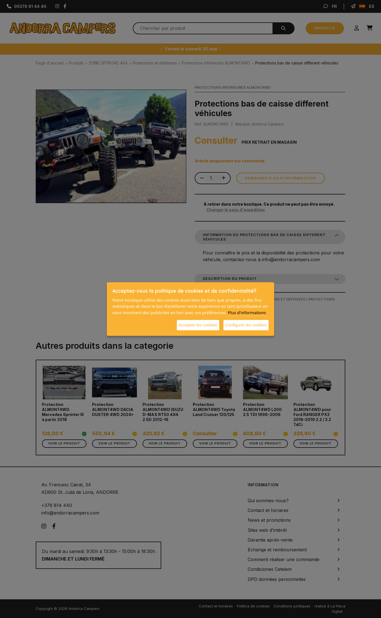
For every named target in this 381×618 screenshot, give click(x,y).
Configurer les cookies (246, 325)
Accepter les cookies (198, 325)
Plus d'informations (247, 312)
